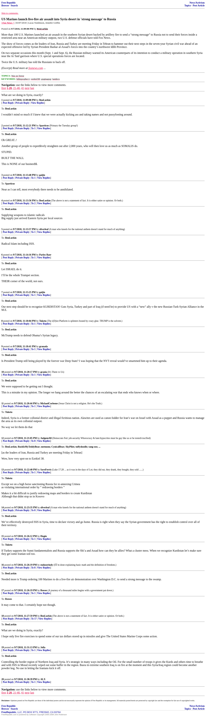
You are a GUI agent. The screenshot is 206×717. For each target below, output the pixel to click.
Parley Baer (45, 254)
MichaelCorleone (49, 403)
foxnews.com (35, 68)
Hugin (43, 536)
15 (2, 536)
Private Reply (22, 103)
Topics (187, 5)
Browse (5, 5)
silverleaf (43, 229)
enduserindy (46, 565)
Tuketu (42, 321)
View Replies (37, 103)
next (27, 88)
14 (2, 507)
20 (2, 679)
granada (43, 346)
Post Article (199, 5)
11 (2, 403)
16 (2, 565)
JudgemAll (45, 438)
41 (22, 88)
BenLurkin (44, 100)
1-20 (9, 88)
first (3, 88)
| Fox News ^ (7, 22)
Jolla (42, 647)
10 (2, 372)
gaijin (42, 175)
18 (2, 616)
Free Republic (8, 2)
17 (2, 590)
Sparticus (44, 125)
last (32, 88)
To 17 (34, 618)
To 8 (33, 441)
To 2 (33, 203)
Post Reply (8, 103)
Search (14, 5)
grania (43, 372)
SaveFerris (45, 469)
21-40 (16, 88)
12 (2, 438)
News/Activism (197, 2)
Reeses (43, 590)
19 (2, 647)
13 (2, 469)
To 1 (33, 128)
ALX (42, 679)
